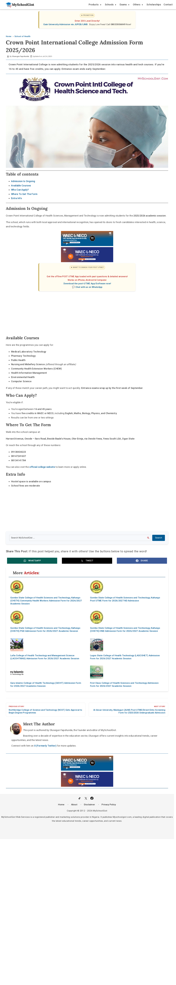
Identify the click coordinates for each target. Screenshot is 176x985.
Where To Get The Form (24, 194)
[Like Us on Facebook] (91, 798)
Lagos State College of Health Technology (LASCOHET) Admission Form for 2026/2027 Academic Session (125, 657)
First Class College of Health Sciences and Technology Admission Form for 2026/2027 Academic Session (124, 684)
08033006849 (118, 24)
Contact (168, 4)
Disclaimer (89, 804)
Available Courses (21, 185)
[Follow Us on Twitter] (85, 798)
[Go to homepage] (18, 5)
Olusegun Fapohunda (20, 56)
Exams (124, 5)
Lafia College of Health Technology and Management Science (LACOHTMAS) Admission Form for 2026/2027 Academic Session (44, 657)
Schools (110, 5)
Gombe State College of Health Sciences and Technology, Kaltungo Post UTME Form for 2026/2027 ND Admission (125, 599)
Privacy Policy (109, 804)
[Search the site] (80, 538)
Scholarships (153, 4)
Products (95, 5)
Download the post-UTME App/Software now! (87, 283)
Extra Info (16, 198)
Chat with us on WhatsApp (88, 287)
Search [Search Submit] (158, 537)
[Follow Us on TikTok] (79, 798)
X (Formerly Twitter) (45, 745)
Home (61, 804)
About (74, 804)
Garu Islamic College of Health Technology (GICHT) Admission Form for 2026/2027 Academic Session (45, 684)
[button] (32, 561)
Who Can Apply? (20, 189)
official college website (42, 467)
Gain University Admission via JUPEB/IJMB (65, 24)
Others (138, 5)
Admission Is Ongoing (23, 181)
